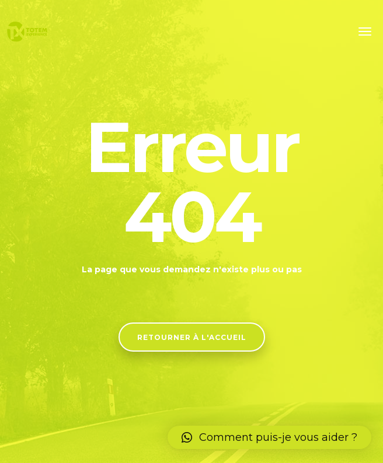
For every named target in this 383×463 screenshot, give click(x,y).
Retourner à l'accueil (191, 337)
